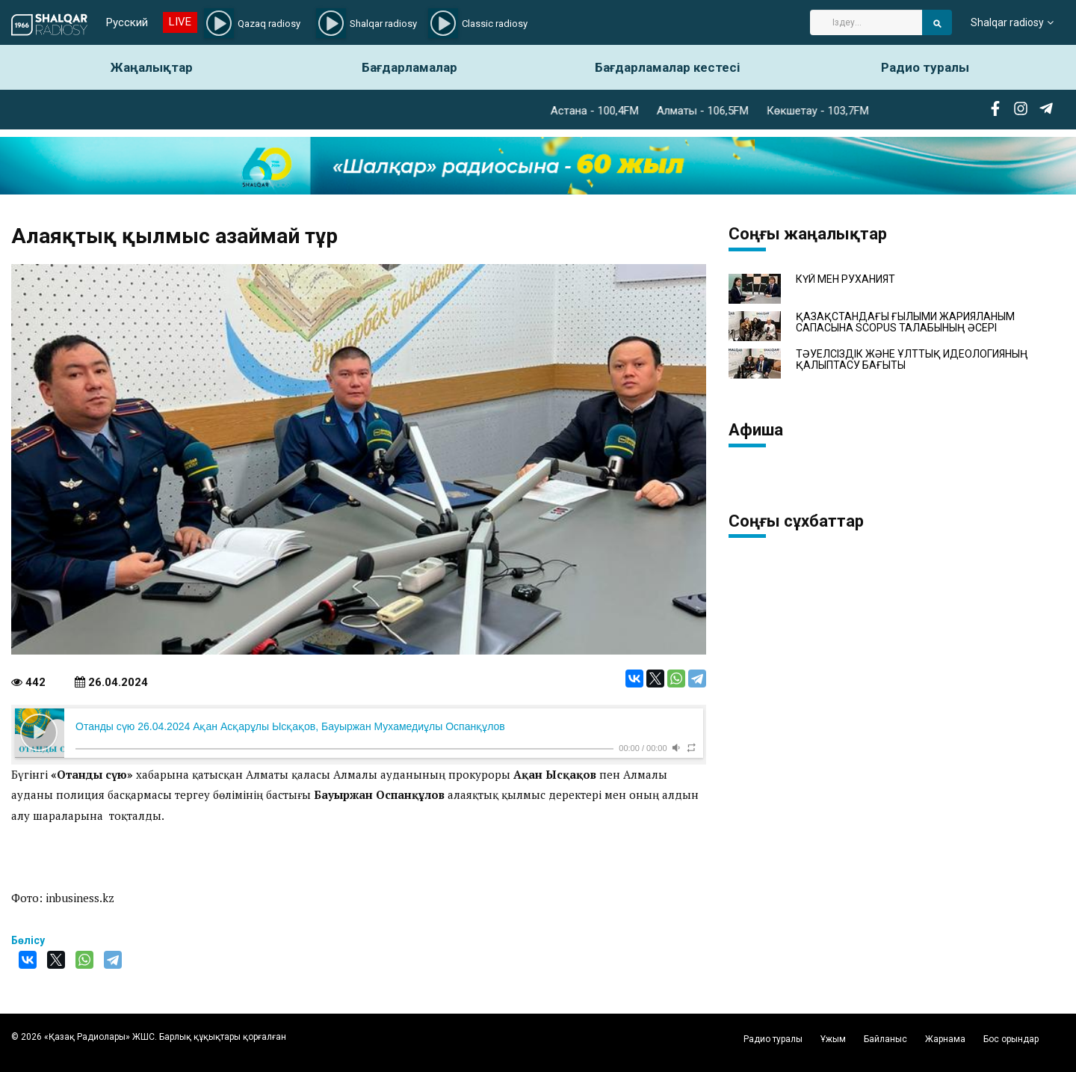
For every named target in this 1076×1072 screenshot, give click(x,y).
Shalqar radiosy (1007, 22)
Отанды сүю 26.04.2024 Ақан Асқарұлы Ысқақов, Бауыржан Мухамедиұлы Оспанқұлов (290, 726)
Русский (127, 22)
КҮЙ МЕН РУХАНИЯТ (845, 279)
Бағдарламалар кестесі (667, 67)
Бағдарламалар (409, 67)
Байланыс (885, 1039)
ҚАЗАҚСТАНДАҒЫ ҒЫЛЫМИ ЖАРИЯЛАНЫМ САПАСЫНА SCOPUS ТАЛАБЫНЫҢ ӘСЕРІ (905, 322)
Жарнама (945, 1039)
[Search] (866, 22)
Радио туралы (925, 67)
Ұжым (833, 1039)
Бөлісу (28, 940)
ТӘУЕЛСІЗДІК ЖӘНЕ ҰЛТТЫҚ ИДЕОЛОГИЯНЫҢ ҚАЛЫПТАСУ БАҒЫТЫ (912, 360)
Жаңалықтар (152, 67)
